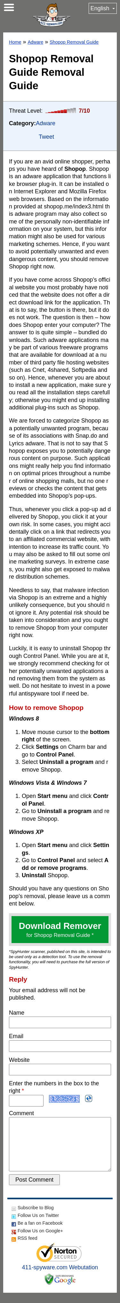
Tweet (46, 137)
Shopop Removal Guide (74, 42)
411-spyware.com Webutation (60, 1277)
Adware (35, 42)
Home (15, 42)
